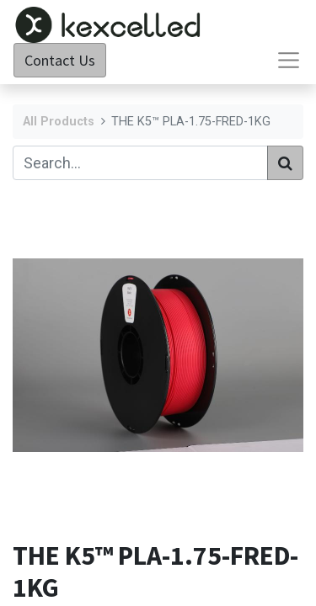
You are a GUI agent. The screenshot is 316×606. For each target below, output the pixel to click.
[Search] (285, 163)
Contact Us (59, 60)
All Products (58, 121)
